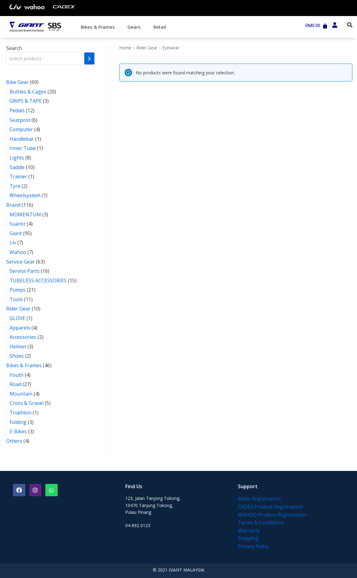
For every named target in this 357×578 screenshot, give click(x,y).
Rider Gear (147, 48)
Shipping (248, 538)
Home (125, 48)
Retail (159, 27)
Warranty (249, 530)
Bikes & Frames (98, 27)
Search (14, 48)
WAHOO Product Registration (272, 514)
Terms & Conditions (261, 522)
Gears (134, 27)
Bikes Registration (259, 498)
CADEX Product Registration (270, 506)
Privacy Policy (253, 546)
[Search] (89, 58)
